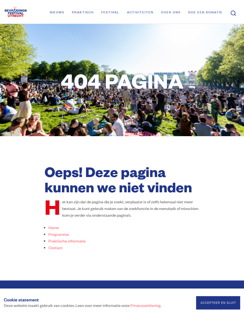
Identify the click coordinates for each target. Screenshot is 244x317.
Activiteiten (140, 11)
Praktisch (83, 11)
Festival (110, 11)
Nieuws (57, 11)
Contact (55, 247)
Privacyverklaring (145, 305)
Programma (58, 234)
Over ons (171, 11)
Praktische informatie (67, 240)
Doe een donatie (205, 11)
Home (53, 227)
